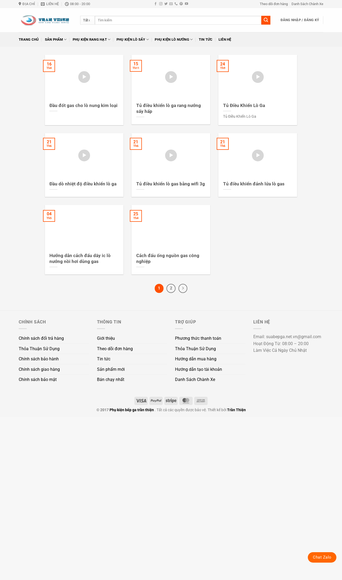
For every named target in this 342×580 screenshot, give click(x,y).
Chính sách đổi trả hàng (41, 338)
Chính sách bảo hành (39, 358)
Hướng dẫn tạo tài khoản (198, 369)
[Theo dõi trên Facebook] (155, 4)
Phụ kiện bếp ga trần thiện (132, 410)
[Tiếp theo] (183, 288)
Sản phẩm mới (111, 369)
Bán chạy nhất (110, 379)
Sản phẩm (56, 39)
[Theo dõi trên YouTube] (186, 4)
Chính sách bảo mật (38, 379)
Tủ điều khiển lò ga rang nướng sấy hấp (168, 108)
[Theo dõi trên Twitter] (166, 4)
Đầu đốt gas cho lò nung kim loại (83, 105)
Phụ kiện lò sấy (132, 39)
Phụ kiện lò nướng (174, 39)
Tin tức (206, 39)
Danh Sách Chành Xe (307, 4)
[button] (300, 20)
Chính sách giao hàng (39, 369)
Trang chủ (29, 39)
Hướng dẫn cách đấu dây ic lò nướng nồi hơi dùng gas (80, 258)
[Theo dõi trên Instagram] (160, 4)
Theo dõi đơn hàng (274, 4)
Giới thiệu (106, 338)
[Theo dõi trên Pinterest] (181, 4)
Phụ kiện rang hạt (92, 39)
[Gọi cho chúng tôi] (176, 4)
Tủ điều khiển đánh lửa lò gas (254, 183)
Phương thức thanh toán (198, 338)
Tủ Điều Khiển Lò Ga (244, 105)
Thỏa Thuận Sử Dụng (39, 348)
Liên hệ (225, 39)
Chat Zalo (322, 557)
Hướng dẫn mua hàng (195, 358)
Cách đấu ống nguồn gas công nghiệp (167, 258)
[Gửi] (265, 20)
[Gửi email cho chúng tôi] (171, 4)
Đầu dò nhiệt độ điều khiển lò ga (82, 183)
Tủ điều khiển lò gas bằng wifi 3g (170, 183)
